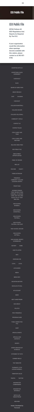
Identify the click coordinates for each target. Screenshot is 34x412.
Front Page (17, 186)
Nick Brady (17, 304)
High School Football (17, 217)
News (17, 295)
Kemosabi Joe (17, 259)
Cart (12, 96)
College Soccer (17, 110)
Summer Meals (17, 358)
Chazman (20, 96)
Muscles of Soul (17, 286)
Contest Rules (16, 128)
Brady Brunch (17, 92)
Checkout (17, 101)
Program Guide (17, 317)
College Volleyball (17, 114)
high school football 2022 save (17, 223)
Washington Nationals (17, 389)
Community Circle (17, 119)
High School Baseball (17, 204)
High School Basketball (17, 210)
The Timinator (17, 363)
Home (21, 245)
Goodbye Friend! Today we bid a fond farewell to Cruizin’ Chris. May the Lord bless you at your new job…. (17, 195)
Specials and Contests (17, 337)
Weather (17, 401)
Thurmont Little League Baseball (17, 368)
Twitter (20, 378)
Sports (17, 343)
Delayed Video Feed (17, 145)
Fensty (21, 169)
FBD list (17, 164)
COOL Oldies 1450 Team (17, 133)
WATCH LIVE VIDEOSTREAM (17, 396)
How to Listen (17, 250)
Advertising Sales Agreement (17, 73)
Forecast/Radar (17, 173)
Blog (17, 83)
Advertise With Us (17, 68)
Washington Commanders (17, 383)
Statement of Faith (17, 354)
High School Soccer (17, 228)
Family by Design (17, 160)
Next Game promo (17, 299)
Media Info (17, 277)
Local (13, 263)
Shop (16, 328)
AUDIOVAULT (17, 78)
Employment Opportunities (17, 154)
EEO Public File (17, 149)
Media (17, 272)
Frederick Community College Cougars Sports (17, 179)
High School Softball (17, 234)
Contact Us (17, 123)
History (13, 245)
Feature (13, 169)
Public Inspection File (17, 322)
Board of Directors (17, 87)
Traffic (13, 378)
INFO (17, 254)
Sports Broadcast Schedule (17, 348)
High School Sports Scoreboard (17, 240)
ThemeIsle (17, 407)
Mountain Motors (17, 281)
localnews (17, 268)
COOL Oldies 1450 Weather (17, 139)
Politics (17, 308)
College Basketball (17, 105)
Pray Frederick (17, 313)
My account (17, 290)
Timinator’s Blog (17, 373)
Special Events (17, 332)
